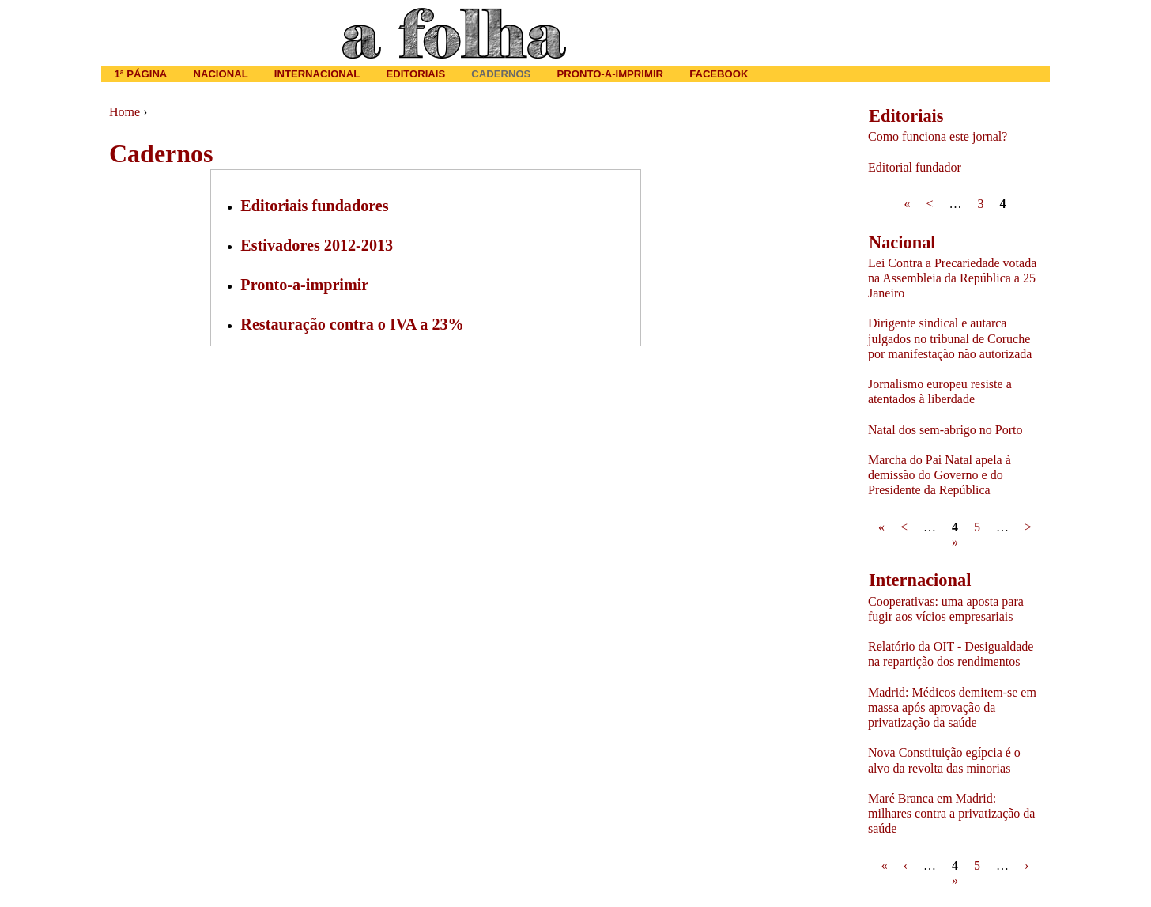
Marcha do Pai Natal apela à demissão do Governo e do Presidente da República (939, 475)
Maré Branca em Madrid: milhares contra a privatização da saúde (951, 813)
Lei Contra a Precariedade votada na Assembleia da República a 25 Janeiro (952, 278)
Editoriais (415, 74)
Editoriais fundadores (314, 205)
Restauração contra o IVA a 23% (351, 324)
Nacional (220, 74)
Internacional (317, 74)
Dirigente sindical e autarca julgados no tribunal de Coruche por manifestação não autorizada (950, 338)
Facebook (718, 74)
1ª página (141, 74)
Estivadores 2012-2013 (316, 245)
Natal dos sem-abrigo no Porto (945, 429)
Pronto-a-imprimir (304, 284)
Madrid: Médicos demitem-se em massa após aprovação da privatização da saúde (952, 707)
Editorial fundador (914, 167)
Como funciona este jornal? (937, 136)
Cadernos (500, 74)
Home (124, 112)
